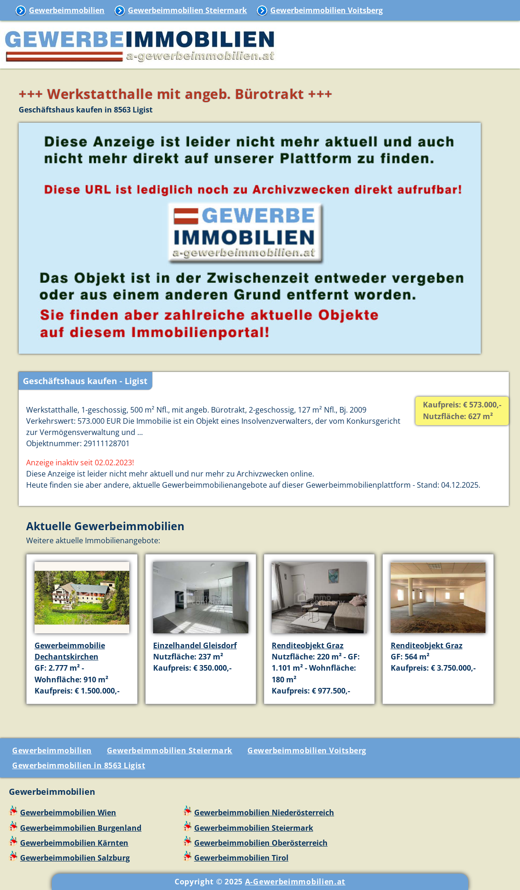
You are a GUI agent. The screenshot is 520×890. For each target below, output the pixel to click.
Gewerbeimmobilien (67, 10)
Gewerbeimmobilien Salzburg (75, 858)
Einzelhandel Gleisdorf (195, 645)
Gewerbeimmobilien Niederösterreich (264, 812)
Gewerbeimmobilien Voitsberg (326, 10)
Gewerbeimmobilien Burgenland (80, 828)
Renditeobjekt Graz (308, 645)
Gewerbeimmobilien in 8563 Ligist (78, 765)
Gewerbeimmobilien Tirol (241, 858)
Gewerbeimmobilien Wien (68, 812)
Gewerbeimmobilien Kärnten (74, 843)
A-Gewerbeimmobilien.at (295, 881)
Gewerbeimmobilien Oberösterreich (261, 843)
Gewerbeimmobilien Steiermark (187, 10)
